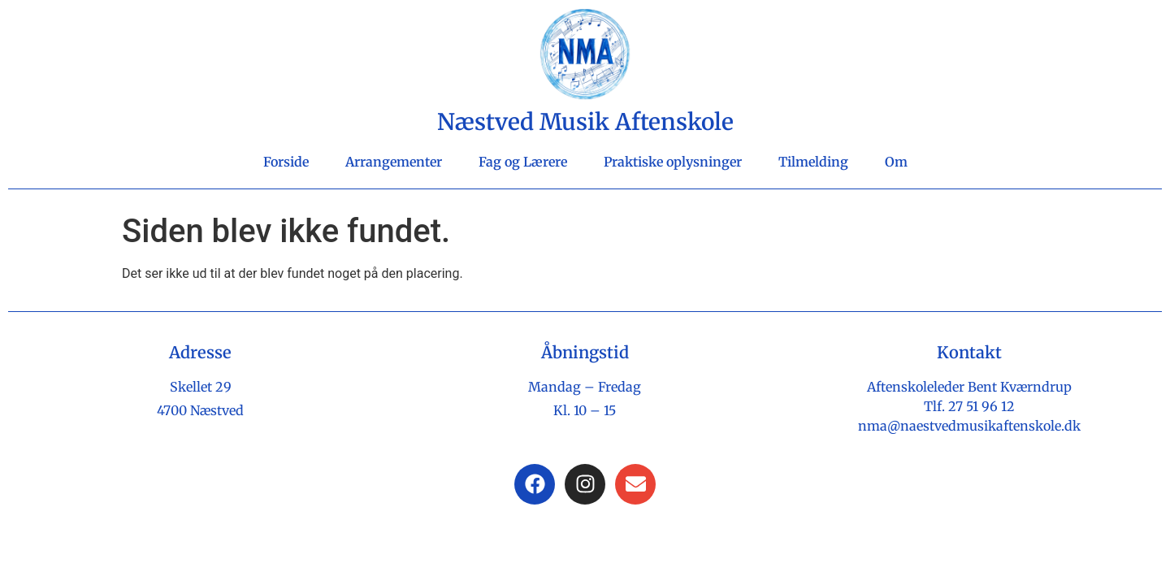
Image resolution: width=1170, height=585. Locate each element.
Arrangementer (393, 162)
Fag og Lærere (523, 162)
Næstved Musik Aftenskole (585, 121)
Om (896, 162)
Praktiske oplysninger (673, 162)
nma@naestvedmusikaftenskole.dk (969, 426)
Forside (286, 162)
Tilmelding (813, 162)
